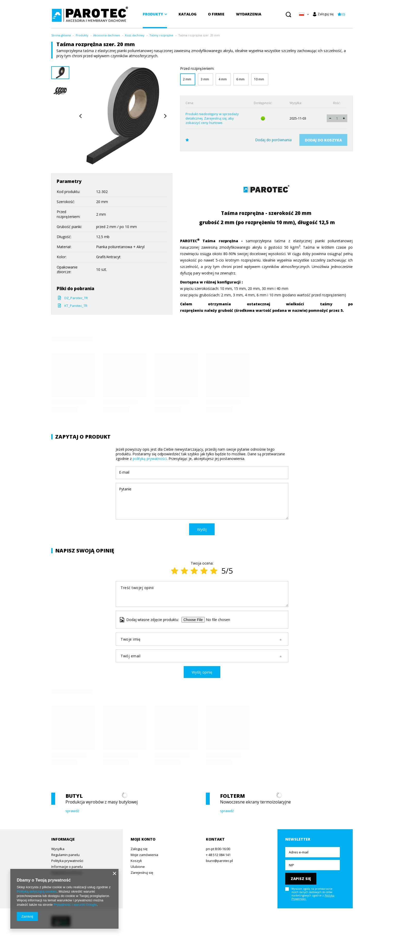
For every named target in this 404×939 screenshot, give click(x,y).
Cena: (190, 103)
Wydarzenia (248, 14)
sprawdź (72, 811)
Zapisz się (301, 878)
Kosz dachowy (135, 35)
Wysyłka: (296, 103)
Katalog (188, 14)
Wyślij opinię (202, 672)
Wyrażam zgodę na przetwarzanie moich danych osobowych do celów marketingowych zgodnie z (312, 894)
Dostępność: (263, 103)
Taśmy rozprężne (161, 35)
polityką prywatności (150, 458)
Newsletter (297, 839)
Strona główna (61, 35)
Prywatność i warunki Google (75, 905)
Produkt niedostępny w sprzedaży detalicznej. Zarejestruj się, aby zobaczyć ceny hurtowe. (212, 118)
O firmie (216, 14)
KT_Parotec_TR (75, 305)
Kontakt (215, 839)
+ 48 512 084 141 (218, 855)
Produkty (153, 14)
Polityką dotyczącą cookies (37, 891)
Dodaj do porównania (273, 140)
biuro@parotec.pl (219, 861)
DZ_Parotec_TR (76, 298)
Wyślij (202, 529)
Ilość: (337, 103)
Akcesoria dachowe (106, 35)
